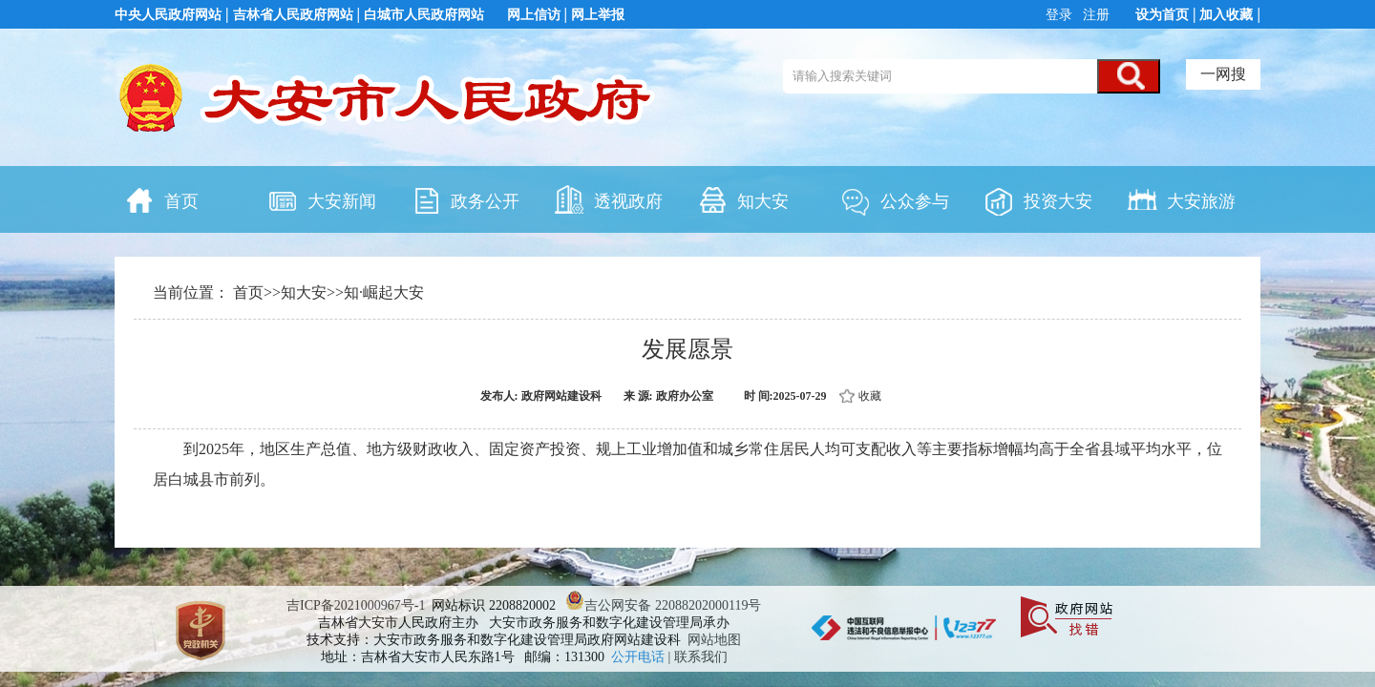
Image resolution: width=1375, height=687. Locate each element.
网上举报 (597, 15)
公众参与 (894, 199)
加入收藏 (1226, 15)
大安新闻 (321, 199)
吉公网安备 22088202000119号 (663, 605)
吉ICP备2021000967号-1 (355, 605)
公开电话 (639, 657)
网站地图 (714, 640)
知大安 (743, 199)
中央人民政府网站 (168, 15)
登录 (1061, 15)
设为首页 (1162, 15)
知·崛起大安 (384, 292)
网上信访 (534, 15)
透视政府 (608, 199)
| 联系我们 (698, 657)
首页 (161, 199)
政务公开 (465, 199)
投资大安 (1038, 199)
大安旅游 (1181, 199)
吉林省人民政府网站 (293, 15)
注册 (1095, 15)
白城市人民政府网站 (424, 15)
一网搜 (1223, 74)
